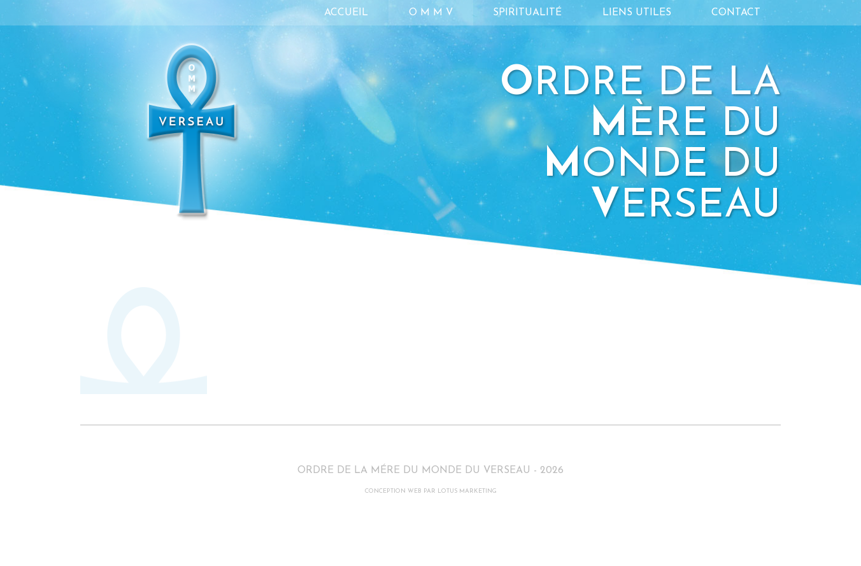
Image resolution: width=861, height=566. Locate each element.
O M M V (431, 13)
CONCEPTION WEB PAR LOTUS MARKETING (431, 491)
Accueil (346, 13)
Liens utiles (636, 13)
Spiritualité (527, 13)
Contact (735, 13)
